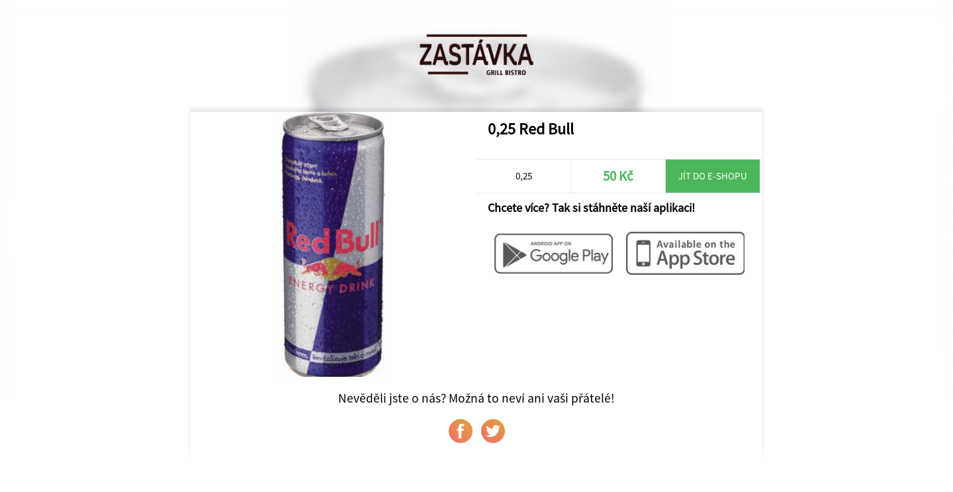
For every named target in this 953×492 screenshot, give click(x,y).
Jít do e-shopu (712, 176)
